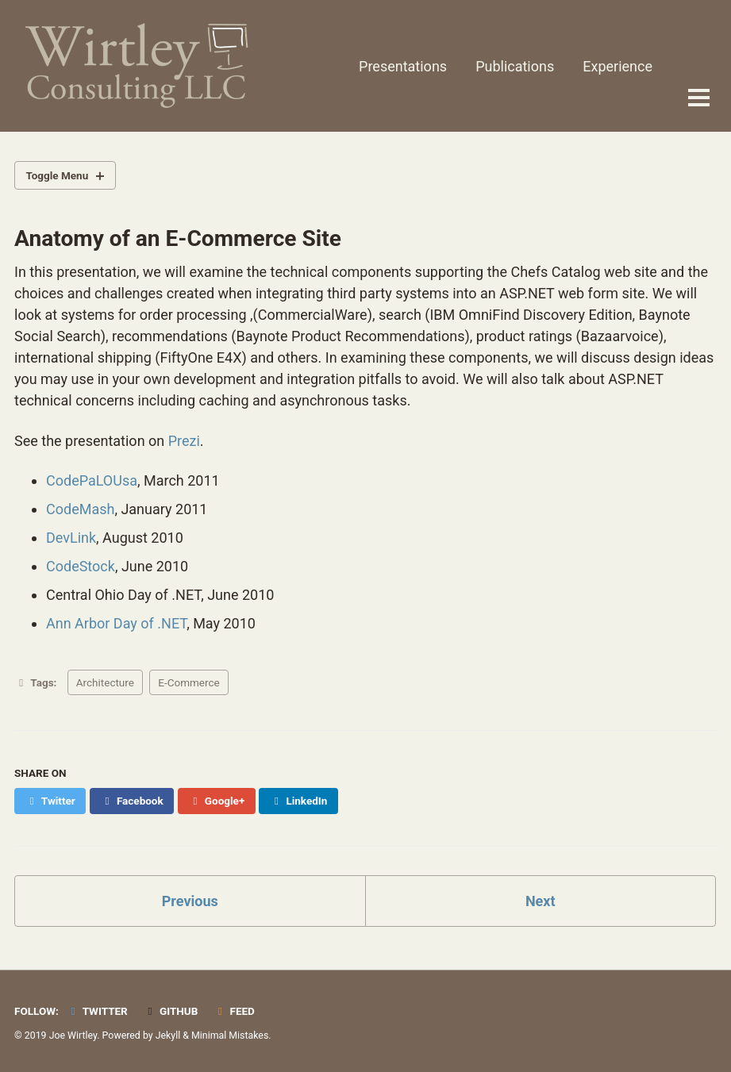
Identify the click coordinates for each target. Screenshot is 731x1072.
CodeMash (80, 509)
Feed (234, 1011)
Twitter (96, 1011)
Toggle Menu (57, 175)
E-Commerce (188, 682)
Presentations (403, 66)
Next (540, 901)
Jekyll (168, 1035)
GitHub (170, 1011)
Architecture (105, 682)
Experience (617, 66)
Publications (514, 66)
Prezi (184, 440)
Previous (190, 901)
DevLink (71, 537)
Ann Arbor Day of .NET (116, 623)
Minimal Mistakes (229, 1035)
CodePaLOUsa (91, 480)
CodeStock (80, 566)
